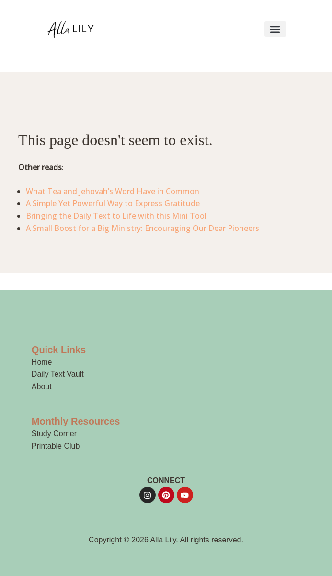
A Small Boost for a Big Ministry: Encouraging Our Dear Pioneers (142, 228)
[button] (275, 29)
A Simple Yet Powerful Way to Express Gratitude (113, 203)
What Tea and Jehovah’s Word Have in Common (112, 191)
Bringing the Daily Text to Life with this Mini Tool (116, 215)
